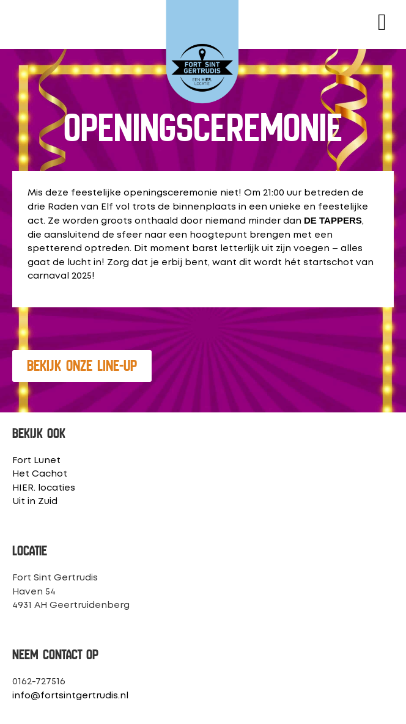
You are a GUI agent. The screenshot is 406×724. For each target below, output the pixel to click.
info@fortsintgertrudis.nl (70, 696)
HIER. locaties (43, 488)
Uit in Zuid (34, 501)
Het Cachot (39, 474)
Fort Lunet (36, 460)
